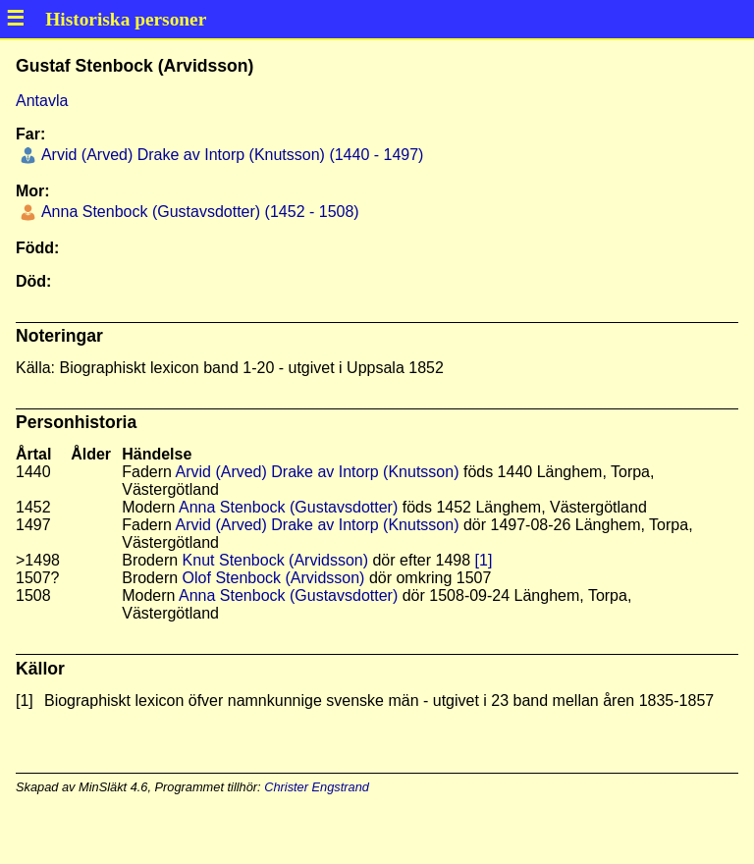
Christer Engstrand (316, 787)
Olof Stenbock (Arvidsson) (274, 577)
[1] (484, 560)
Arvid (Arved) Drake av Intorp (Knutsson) (316, 471)
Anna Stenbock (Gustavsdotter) (288, 507)
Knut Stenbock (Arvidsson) (275, 560)
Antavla (42, 100)
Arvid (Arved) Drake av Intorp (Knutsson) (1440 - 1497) (230, 154)
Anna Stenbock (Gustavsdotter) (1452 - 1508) (197, 211)
